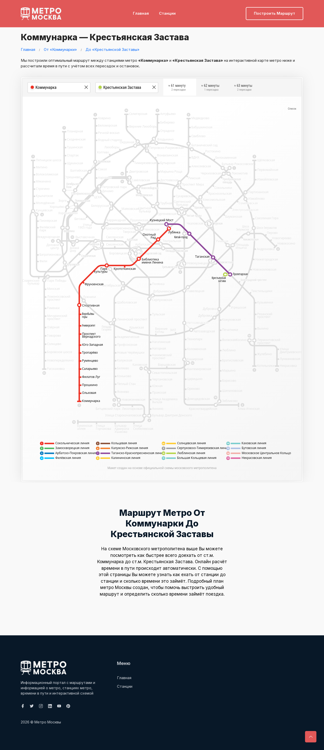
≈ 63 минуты (243, 88)
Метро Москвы (47, 722)
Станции (167, 11)
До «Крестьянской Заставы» (112, 49)
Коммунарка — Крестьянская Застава (113, 37)
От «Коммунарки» (60, 49)
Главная (141, 11)
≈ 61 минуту (177, 88)
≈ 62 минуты (210, 88)
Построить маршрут (274, 11)
